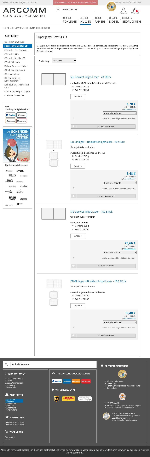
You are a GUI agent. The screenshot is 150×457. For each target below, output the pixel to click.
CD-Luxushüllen (11, 74)
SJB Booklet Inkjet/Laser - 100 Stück (91, 211)
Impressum (10, 385)
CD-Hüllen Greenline (14, 95)
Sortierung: (44, 61)
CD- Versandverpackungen (17, 91)
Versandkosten (129, 109)
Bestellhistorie (11, 410)
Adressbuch (10, 406)
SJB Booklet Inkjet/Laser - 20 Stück (90, 77)
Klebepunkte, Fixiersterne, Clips (16, 86)
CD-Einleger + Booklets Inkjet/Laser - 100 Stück (98, 281)
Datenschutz (10, 387)
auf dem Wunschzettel (106, 127)
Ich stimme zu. (76, 452)
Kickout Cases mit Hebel (15, 66)
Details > (78, 96)
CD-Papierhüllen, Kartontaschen (12, 79)
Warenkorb (10, 437)
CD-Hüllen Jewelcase (14, 41)
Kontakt (8, 381)
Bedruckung (131, 20)
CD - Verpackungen (19, 28)
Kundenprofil (10, 404)
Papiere (100, 20)
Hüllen (85, 20)
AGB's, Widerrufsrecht (14, 383)
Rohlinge (70, 20)
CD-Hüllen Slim (11, 54)
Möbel (114, 20)
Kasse (7, 439)
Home (6, 28)
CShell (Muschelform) (14, 70)
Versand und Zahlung (14, 379)
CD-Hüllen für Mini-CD (14, 58)
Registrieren (10, 400)
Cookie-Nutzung (141, 449)
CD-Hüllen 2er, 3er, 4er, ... (16, 50)
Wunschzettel (10, 408)
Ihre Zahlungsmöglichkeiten (127, 2)
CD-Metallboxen (12, 62)
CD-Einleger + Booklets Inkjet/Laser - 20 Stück (97, 142)
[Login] (123, 10)
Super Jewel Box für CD (40, 28)
